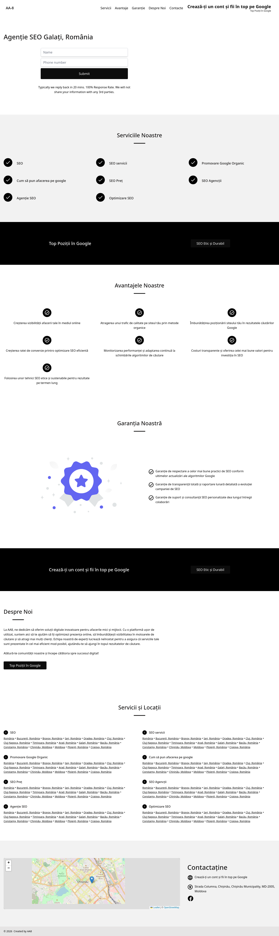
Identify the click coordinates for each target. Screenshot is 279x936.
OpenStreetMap (171, 907)
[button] (92, 880)
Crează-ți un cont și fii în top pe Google (221, 877)
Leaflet (155, 907)
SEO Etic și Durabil (210, 243)
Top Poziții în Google (25, 665)
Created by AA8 (23, 931)
